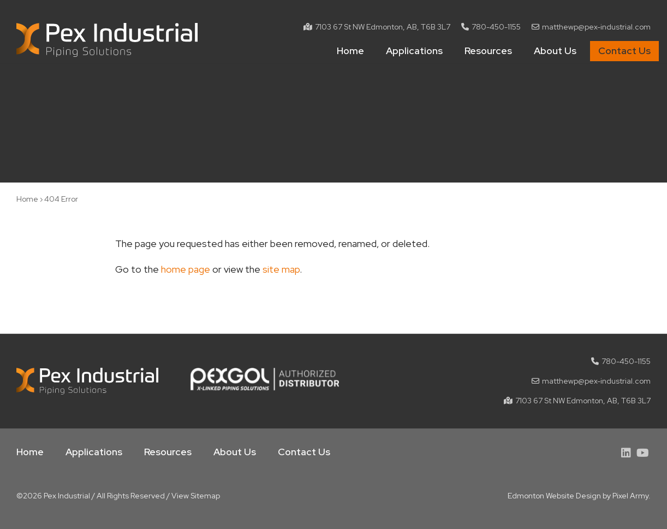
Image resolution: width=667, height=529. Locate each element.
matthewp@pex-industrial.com (596, 27)
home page (185, 269)
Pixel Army (630, 496)
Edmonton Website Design (554, 496)
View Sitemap (195, 496)
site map (281, 269)
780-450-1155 (496, 27)
